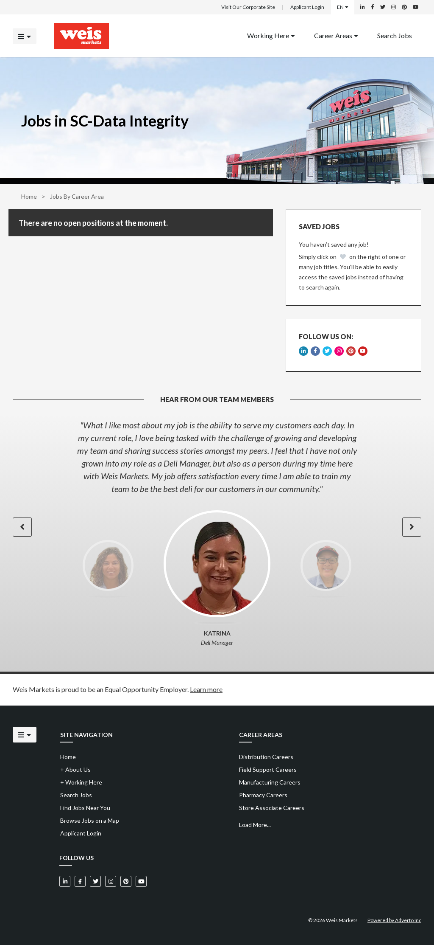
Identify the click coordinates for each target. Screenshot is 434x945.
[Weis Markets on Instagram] (393, 7)
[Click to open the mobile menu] (24, 36)
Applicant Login (307, 7)
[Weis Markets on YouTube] (415, 7)
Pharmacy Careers (263, 795)
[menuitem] (271, 36)
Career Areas (336, 35)
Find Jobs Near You (85, 807)
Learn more (206, 689)
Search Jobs (394, 35)
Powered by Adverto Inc (394, 920)
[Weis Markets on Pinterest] (404, 7)
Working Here (271, 35)
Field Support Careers (268, 769)
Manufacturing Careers (269, 782)
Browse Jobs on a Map (89, 820)
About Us (75, 769)
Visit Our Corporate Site (248, 7)
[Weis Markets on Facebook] (372, 7)
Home (29, 196)
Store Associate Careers (271, 807)
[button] (22, 527)
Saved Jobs (319, 226)
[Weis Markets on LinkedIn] (362, 7)
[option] (217, 457)
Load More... (255, 824)
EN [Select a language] (342, 7)
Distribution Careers (266, 756)
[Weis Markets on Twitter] (383, 7)
